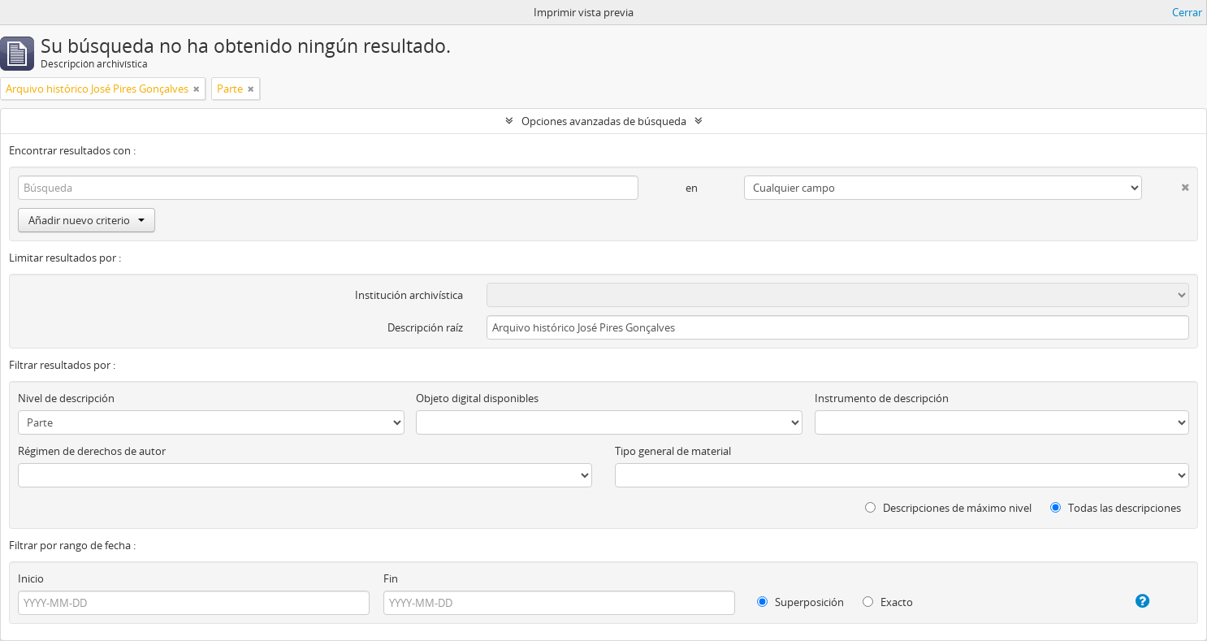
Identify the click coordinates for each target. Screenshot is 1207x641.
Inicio (31, 578)
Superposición (800, 602)
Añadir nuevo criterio (86, 220)
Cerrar (1187, 12)
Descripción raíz (425, 327)
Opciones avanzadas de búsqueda (603, 121)
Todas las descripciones (1115, 507)
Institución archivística (409, 295)
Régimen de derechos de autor (92, 451)
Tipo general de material (673, 451)
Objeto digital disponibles (477, 398)
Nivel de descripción (66, 398)
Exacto (888, 602)
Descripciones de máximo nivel (948, 507)
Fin (390, 578)
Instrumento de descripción (882, 398)
